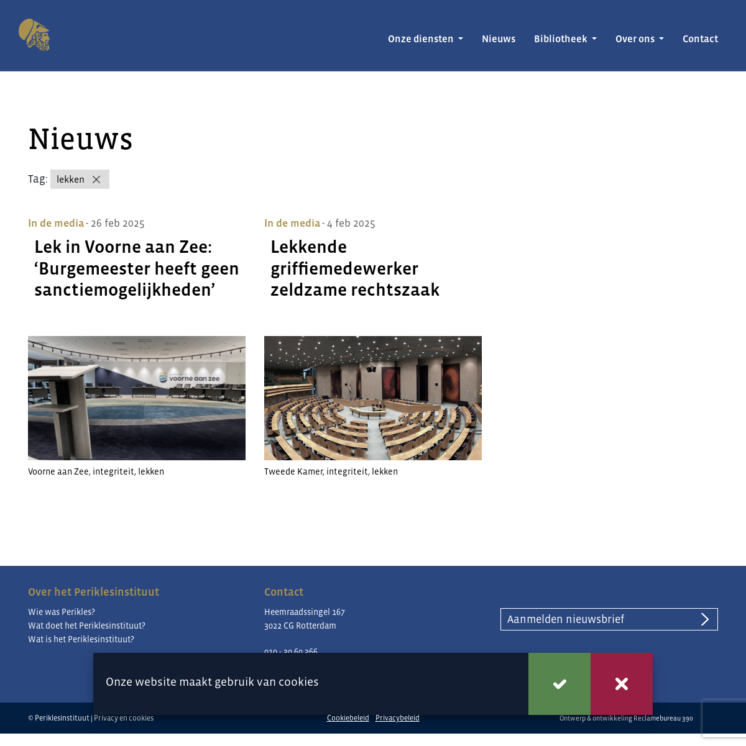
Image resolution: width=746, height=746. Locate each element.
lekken (71, 179)
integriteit (113, 471)
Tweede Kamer (293, 471)
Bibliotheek (561, 39)
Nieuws (498, 39)
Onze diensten (422, 39)
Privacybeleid (397, 718)
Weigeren (622, 684)
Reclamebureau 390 (663, 718)
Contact (700, 39)
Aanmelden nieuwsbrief (565, 619)
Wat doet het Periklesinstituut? (86, 625)
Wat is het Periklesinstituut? (81, 639)
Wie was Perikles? (61, 612)
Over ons (635, 39)
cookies (299, 681)
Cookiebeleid (348, 718)
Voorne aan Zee (58, 471)
